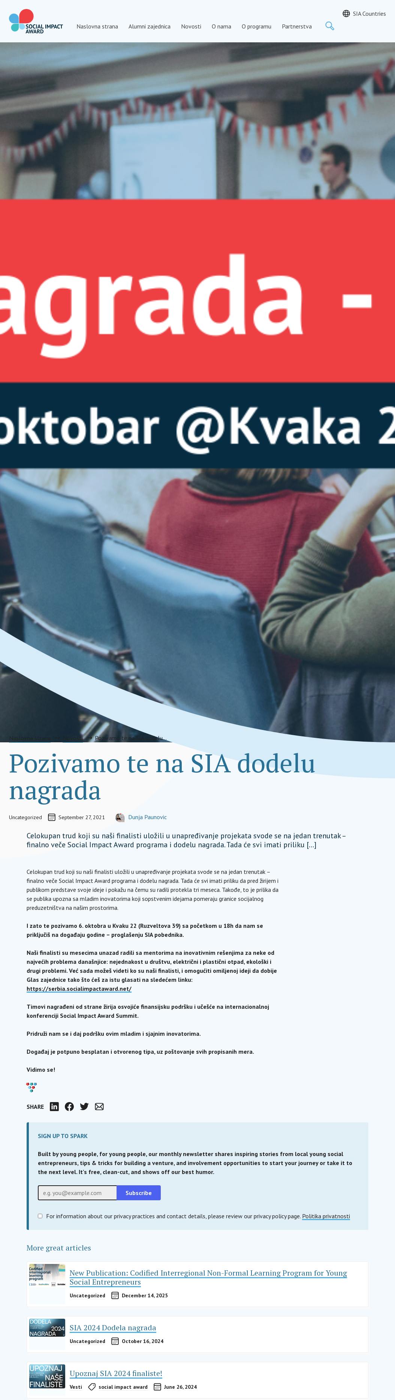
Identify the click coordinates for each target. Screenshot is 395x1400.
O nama (221, 26)
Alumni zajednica (150, 26)
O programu (256, 26)
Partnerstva (297, 26)
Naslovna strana (97, 26)
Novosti (191, 26)
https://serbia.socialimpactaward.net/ (79, 988)
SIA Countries (369, 13)
